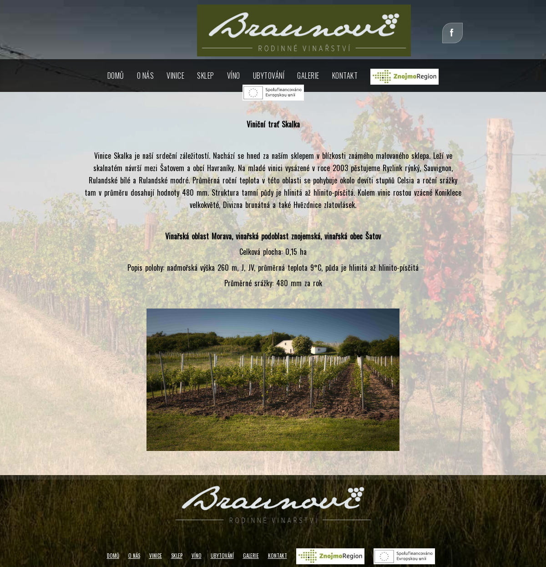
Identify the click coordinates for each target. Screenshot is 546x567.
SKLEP (205, 75)
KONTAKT (345, 75)
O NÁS (145, 75)
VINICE (175, 75)
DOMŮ (115, 75)
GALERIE (251, 555)
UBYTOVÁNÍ (222, 555)
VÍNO (233, 75)
